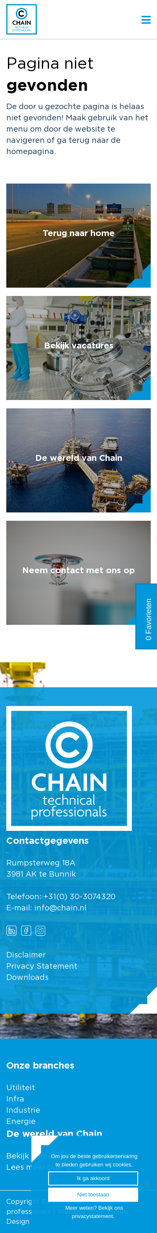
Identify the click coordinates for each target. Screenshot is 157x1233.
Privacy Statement (41, 966)
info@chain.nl (60, 908)
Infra (15, 1099)
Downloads (27, 978)
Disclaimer (26, 955)
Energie (21, 1122)
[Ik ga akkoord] (146, 1184)
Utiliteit (20, 1088)
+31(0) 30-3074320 (80, 897)
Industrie (24, 1110)
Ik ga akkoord (93, 1178)
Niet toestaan (93, 1194)
